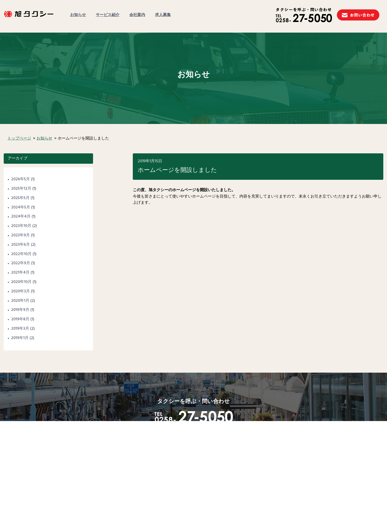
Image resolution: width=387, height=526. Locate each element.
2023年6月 (20, 245)
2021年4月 (20, 272)
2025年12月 (21, 188)
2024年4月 (21, 216)
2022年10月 (21, 254)
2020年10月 (21, 282)
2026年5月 (20, 179)
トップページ (19, 138)
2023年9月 (20, 235)
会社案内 (137, 15)
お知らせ (78, 15)
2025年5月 (20, 198)
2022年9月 (20, 263)
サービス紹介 (107, 15)
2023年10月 (21, 226)
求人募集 (163, 15)
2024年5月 (20, 207)
